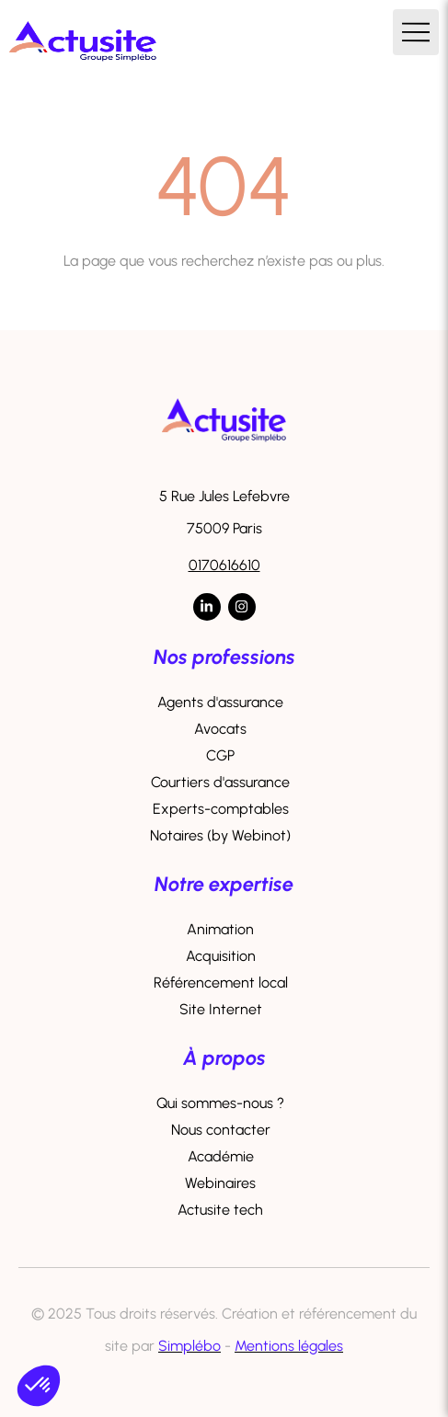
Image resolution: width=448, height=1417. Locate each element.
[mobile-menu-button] (416, 32)
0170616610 (224, 565)
